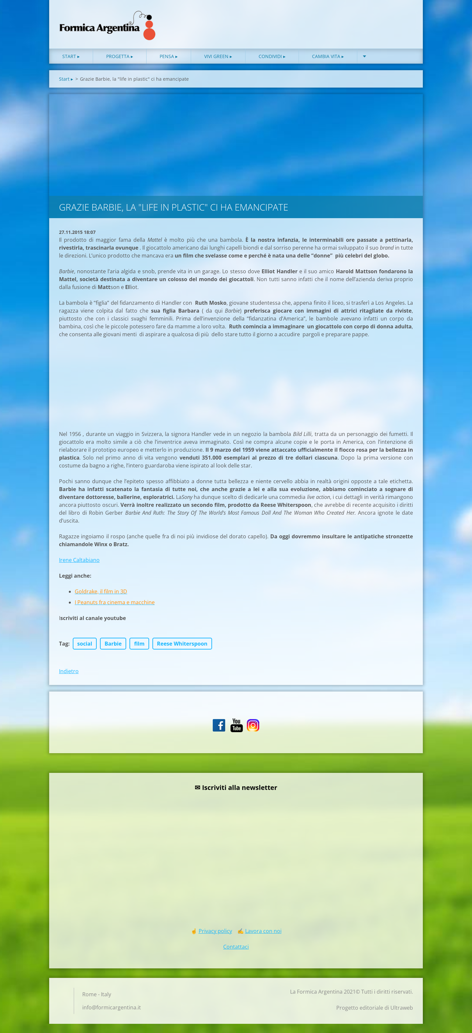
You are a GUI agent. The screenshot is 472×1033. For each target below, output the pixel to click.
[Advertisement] (236, 152)
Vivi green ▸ (218, 65)
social (84, 652)
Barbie (113, 652)
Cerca (406, 19)
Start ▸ (71, 65)
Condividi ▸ (272, 65)
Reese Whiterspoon (182, 652)
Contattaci (236, 956)
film (139, 652)
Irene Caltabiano (79, 569)
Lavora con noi (263, 940)
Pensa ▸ (169, 65)
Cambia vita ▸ (328, 65)
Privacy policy (215, 940)
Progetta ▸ (119, 65)
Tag (63, 652)
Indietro (69, 680)
